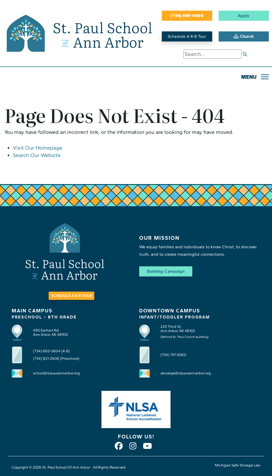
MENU (249, 77)
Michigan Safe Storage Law (237, 465)
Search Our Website (37, 155)
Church (243, 36)
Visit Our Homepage (37, 147)
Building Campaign (166, 271)
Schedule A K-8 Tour (187, 36)
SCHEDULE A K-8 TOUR (71, 295)
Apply (243, 15)
